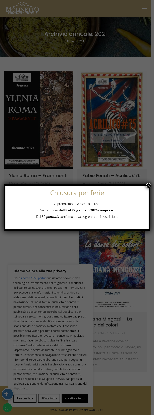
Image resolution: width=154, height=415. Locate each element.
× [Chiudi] (148, 185)
